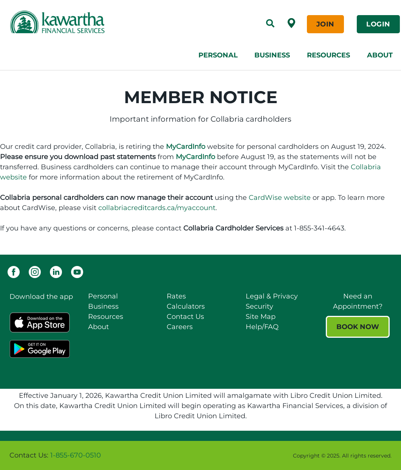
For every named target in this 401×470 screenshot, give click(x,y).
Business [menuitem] (272, 55)
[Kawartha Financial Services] (89, 22)
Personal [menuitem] (218, 55)
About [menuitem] (380, 55)
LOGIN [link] (378, 24)
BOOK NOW (357, 327)
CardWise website (280, 197)
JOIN (325, 24)
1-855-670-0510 (75, 455)
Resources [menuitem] (328, 55)
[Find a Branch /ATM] (291, 23)
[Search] (270, 24)
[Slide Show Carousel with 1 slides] (200, 455)
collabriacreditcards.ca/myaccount (156, 208)
